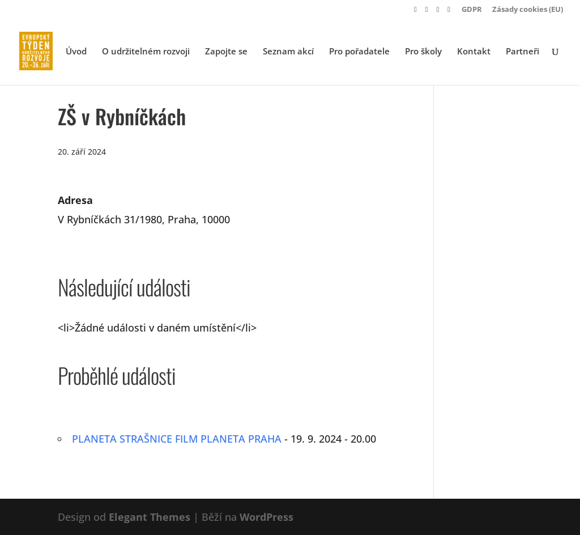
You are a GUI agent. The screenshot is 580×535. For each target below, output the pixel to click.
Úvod (76, 52)
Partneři (522, 52)
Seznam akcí (288, 52)
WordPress (266, 517)
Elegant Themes (149, 517)
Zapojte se (226, 52)
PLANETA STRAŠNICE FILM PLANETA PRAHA (177, 438)
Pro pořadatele (359, 52)
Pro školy (423, 52)
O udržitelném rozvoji (146, 52)
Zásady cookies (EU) (527, 10)
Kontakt (474, 52)
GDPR (472, 10)
